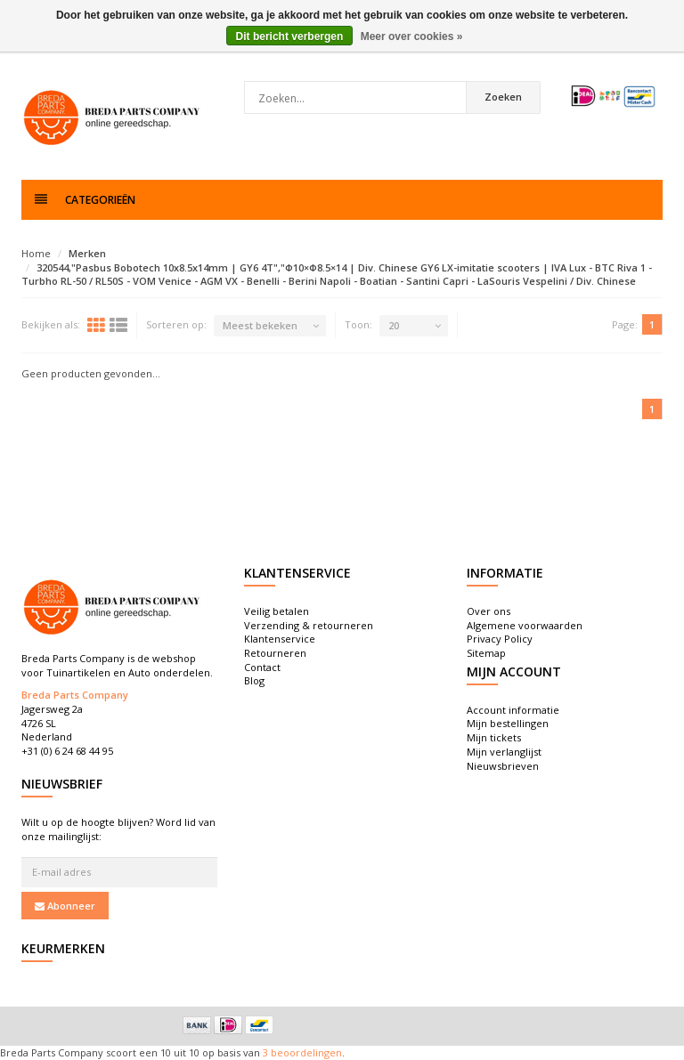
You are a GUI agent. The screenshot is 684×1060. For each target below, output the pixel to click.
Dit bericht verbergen (290, 36)
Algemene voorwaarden (524, 625)
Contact (262, 667)
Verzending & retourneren (308, 625)
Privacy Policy (500, 638)
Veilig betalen (276, 611)
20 (393, 325)
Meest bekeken (260, 325)
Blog (254, 680)
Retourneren (275, 652)
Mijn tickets (494, 737)
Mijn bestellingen (508, 723)
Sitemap (486, 652)
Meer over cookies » (412, 36)
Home (36, 253)
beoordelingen (305, 1052)
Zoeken (503, 96)
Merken (87, 253)
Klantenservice (279, 638)
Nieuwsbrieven (503, 766)
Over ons (488, 611)
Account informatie (513, 709)
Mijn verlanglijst (504, 751)
